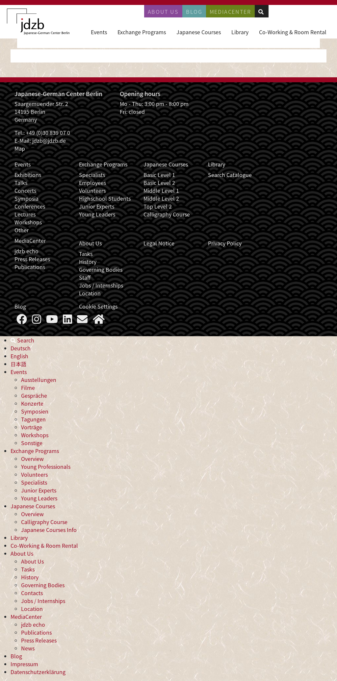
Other (21, 230)
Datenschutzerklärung (38, 672)
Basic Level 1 (159, 175)
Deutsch (21, 348)
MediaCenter (30, 240)
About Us (163, 11)
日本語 (18, 364)
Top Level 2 (157, 206)
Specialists (92, 175)
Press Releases (32, 259)
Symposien (34, 411)
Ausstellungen (38, 380)
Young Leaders (97, 214)
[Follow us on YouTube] (52, 321)
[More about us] (99, 321)
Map (19, 148)
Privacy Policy (225, 243)
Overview (32, 459)
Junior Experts (96, 206)
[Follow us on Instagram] (36, 321)
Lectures (25, 214)
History (87, 261)
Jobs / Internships (101, 285)
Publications (29, 267)
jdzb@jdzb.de (49, 140)
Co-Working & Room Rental (292, 32)
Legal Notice (158, 243)
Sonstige (31, 443)
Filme (28, 387)
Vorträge (31, 427)
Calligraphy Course (166, 214)
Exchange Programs (141, 32)
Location (90, 293)
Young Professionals (45, 466)
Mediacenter (230, 11)
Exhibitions (27, 175)
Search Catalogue (230, 175)
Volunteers (92, 190)
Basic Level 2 (159, 183)
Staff (85, 277)
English (19, 356)
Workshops (28, 222)
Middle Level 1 (161, 190)
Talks (20, 183)
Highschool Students (105, 198)
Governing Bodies (100, 269)
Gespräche (34, 395)
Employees (92, 183)
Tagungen (33, 419)
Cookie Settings (98, 306)
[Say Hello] (82, 321)
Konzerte (32, 403)
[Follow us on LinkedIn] (67, 321)
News (28, 648)
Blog (194, 11)
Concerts (25, 190)
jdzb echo (26, 251)
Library (239, 32)
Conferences (29, 206)
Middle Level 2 (161, 198)
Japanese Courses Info (49, 530)
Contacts (32, 593)
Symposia (26, 198)
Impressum (24, 664)
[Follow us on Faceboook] (21, 321)
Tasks (85, 254)
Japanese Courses (198, 32)
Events (99, 32)
